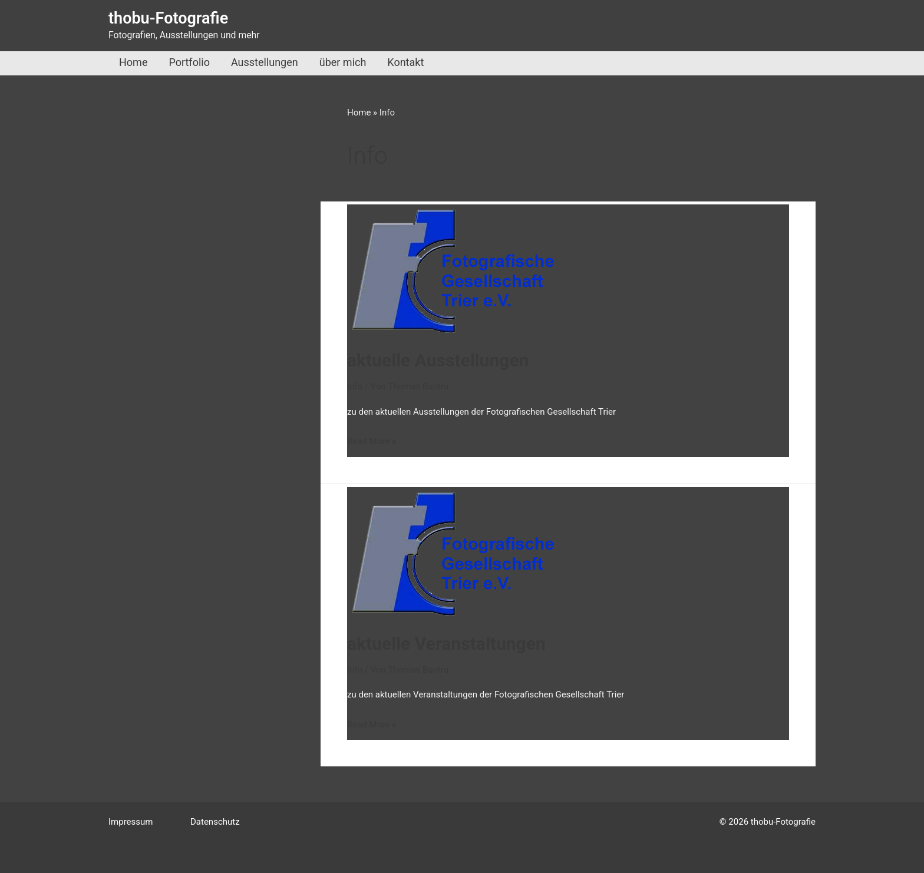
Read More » (371, 442)
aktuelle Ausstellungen (438, 360)
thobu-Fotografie (168, 18)
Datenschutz (215, 821)
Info (354, 386)
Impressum (130, 821)
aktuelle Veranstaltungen (446, 643)
